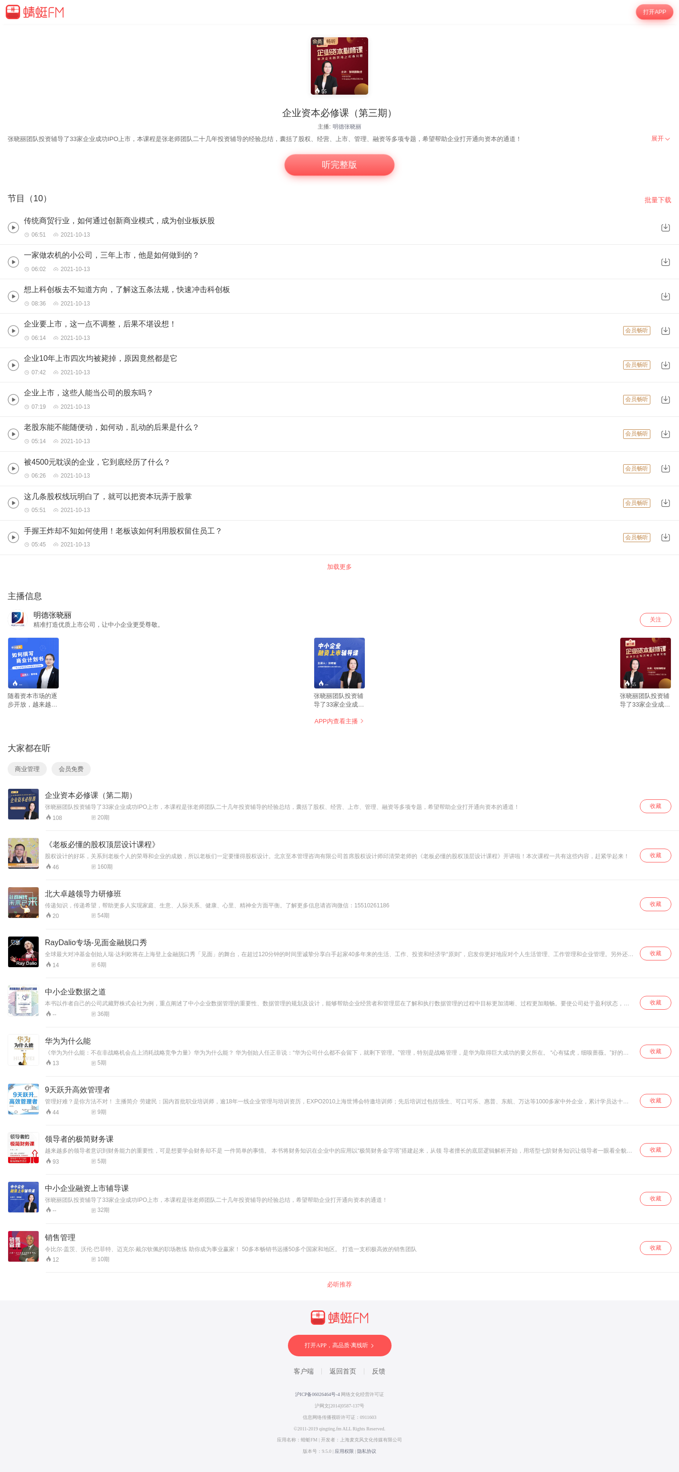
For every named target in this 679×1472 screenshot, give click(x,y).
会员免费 (71, 769)
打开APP (654, 12)
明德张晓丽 (347, 126)
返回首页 (342, 1371)
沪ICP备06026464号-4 (317, 1394)
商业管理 (27, 769)
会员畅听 (636, 330)
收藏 (655, 806)
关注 (655, 619)
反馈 (378, 1371)
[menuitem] (661, 138)
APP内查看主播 (339, 721)
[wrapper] (339, 748)
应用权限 (344, 1451)
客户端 (304, 1371)
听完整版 (339, 165)
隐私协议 (366, 1451)
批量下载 (658, 200)
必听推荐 (339, 1284)
